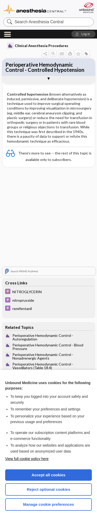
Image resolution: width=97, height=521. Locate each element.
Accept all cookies (48, 475)
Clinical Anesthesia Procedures (37, 46)
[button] (83, 34)
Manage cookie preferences (48, 504)
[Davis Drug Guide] (48, 292)
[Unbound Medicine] (86, 7)
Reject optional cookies (48, 489)
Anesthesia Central (34, 9)
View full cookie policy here (27, 459)
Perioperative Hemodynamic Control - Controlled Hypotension (44, 67)
